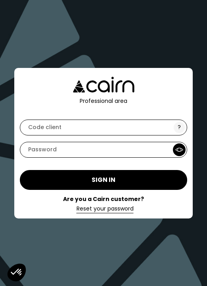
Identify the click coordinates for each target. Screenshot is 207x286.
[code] (103, 127)
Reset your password (105, 209)
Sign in (103, 179)
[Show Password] (179, 149)
